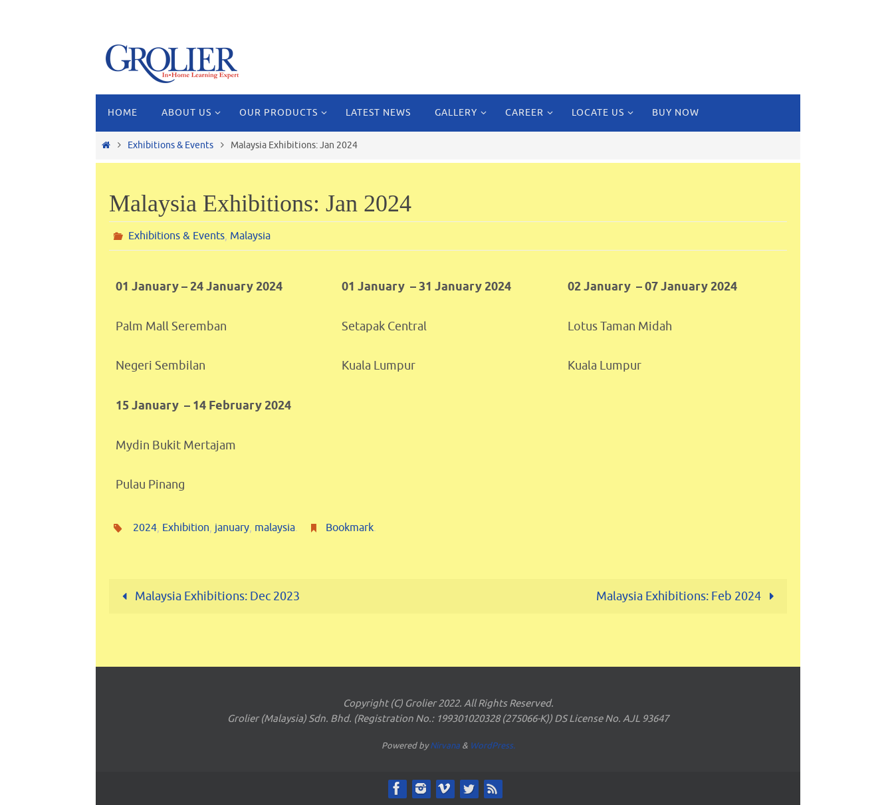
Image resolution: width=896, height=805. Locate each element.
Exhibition (185, 527)
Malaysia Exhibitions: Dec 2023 (208, 596)
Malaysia (250, 236)
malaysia (275, 527)
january (232, 527)
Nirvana (445, 745)
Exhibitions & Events (170, 145)
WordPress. (492, 745)
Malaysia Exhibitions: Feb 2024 (688, 596)
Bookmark (350, 527)
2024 (145, 527)
